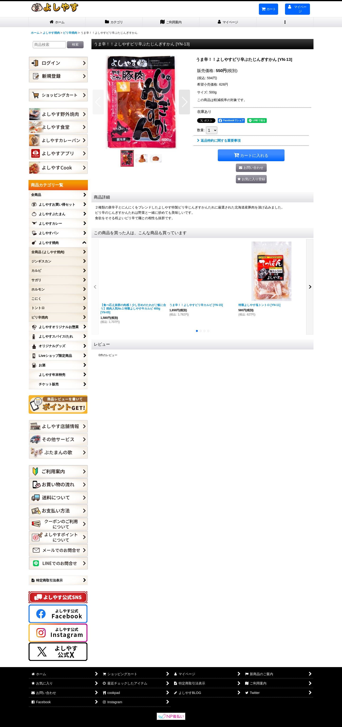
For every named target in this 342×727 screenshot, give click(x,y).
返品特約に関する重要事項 (219, 140)
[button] (285, 22)
